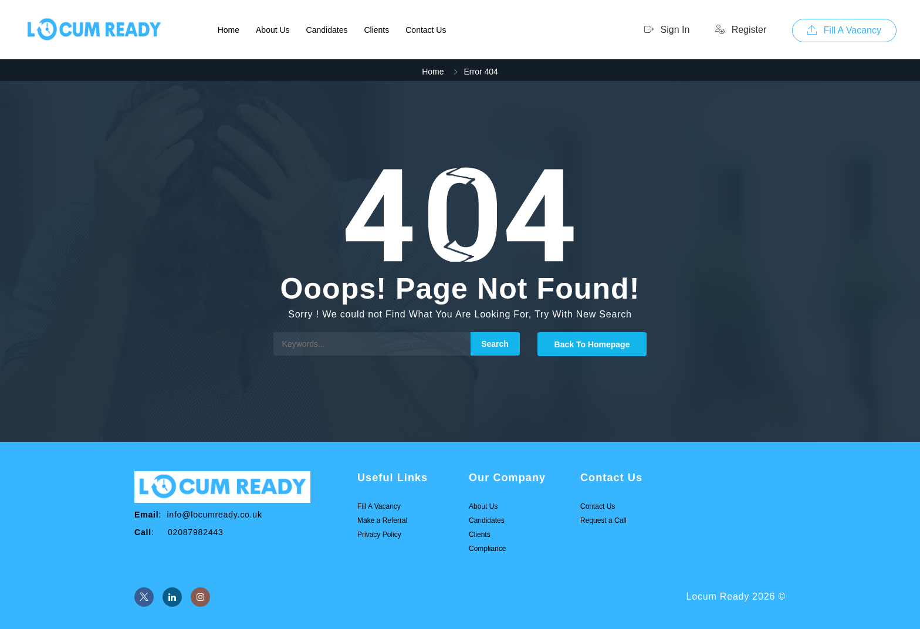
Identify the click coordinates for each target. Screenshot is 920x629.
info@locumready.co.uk (214, 514)
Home (228, 30)
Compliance (487, 549)
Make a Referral (382, 520)
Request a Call (603, 520)
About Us (273, 30)
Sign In (666, 30)
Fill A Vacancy (844, 30)
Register (740, 30)
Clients (376, 30)
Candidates (327, 30)
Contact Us (425, 30)
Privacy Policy (379, 534)
